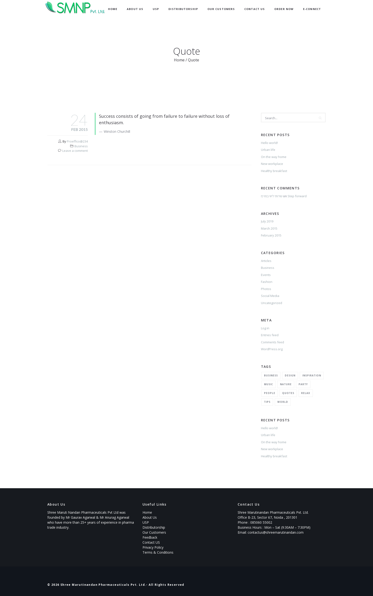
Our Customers (221, 9)
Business (81, 146)
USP (156, 9)
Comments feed (272, 342)
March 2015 (269, 228)
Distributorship (183, 9)
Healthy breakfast (274, 171)
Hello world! (269, 143)
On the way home (273, 157)
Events (266, 275)
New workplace (272, 164)
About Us (135, 9)
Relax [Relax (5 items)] (305, 393)
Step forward (297, 196)
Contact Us (254, 9)
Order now (284, 9)
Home (112, 9)
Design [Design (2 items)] (290, 375)
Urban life (268, 150)
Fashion (266, 282)
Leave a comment (75, 150)
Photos (266, 289)
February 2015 (271, 235)
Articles (266, 261)
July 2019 (267, 221)
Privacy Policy (152, 547)
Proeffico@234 (77, 141)
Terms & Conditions (157, 552)
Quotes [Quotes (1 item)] (288, 393)
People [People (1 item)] (269, 393)
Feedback (149, 537)
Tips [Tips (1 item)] (267, 402)
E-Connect (312, 9)
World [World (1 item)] (282, 402)
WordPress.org (272, 349)
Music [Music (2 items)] (268, 384)
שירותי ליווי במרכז (271, 196)
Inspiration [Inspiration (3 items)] (311, 375)
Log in (265, 328)
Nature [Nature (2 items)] (286, 384)
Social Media (270, 296)
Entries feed (270, 335)
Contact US (151, 542)
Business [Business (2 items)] (271, 375)
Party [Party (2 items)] (303, 384)
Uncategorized (271, 303)
